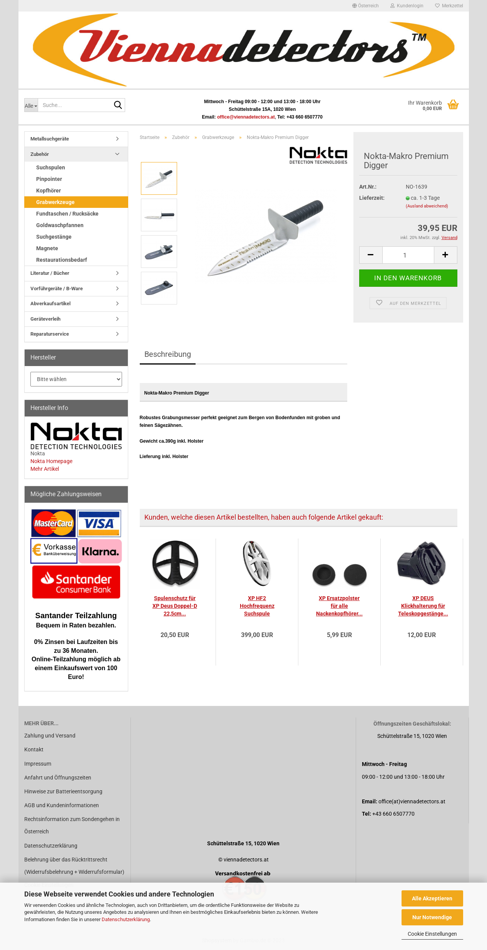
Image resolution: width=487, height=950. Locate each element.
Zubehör (39, 154)
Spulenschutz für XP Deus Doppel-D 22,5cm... (174, 606)
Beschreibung (167, 354)
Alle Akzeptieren (432, 898)
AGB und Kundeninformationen (61, 805)
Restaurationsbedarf (61, 260)
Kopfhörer (48, 190)
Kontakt (34, 749)
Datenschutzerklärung (126, 919)
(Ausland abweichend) (427, 206)
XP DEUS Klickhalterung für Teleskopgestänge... (423, 606)
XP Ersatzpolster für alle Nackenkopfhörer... (339, 606)
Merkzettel (449, 5)
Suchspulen (50, 167)
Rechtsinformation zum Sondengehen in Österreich (72, 825)
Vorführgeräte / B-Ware (56, 288)
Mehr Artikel (44, 469)
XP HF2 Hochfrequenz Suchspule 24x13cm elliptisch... (257, 606)
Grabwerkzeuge (55, 202)
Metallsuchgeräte (49, 139)
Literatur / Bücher (49, 273)
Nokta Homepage (51, 461)
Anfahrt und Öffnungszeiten (57, 777)
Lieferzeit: (372, 198)
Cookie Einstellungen (432, 934)
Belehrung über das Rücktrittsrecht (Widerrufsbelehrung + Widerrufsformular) (74, 865)
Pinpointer (49, 179)
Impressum (37, 764)
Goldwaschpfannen (60, 225)
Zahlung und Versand (49, 736)
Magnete (47, 248)
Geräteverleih (45, 319)
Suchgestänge (54, 237)
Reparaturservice (49, 334)
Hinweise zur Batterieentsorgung (63, 791)
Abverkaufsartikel (50, 303)
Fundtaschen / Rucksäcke (67, 214)
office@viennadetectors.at (246, 117)
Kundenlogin (406, 5)
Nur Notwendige (432, 917)
